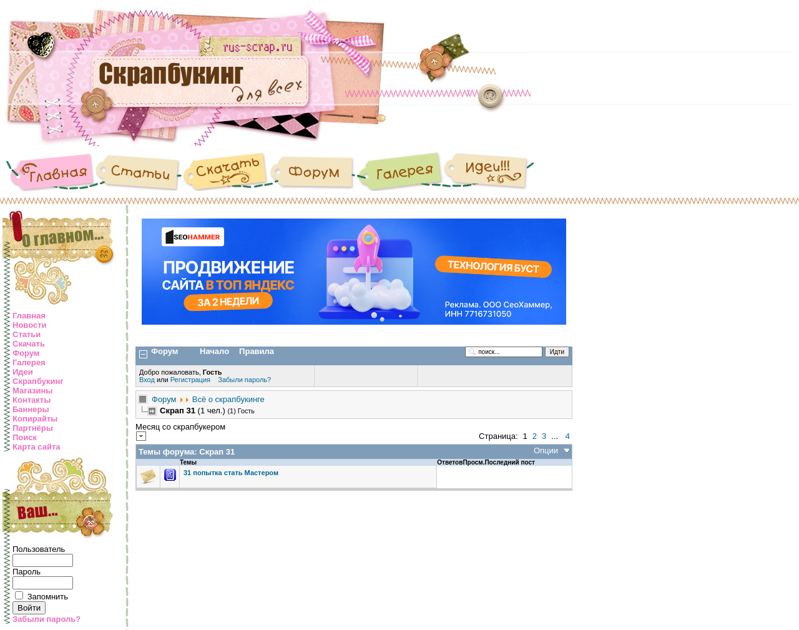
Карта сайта (36, 446)
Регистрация (190, 379)
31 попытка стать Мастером (231, 472)
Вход (148, 379)
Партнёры (32, 428)
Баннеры (30, 409)
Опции (546, 450)
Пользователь (38, 549)
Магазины (32, 390)
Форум (25, 353)
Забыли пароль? (46, 619)
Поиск (24, 437)
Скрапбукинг (38, 381)
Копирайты (34, 418)
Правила (256, 351)
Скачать (28, 343)
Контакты (31, 400)
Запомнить (47, 596)
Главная (29, 315)
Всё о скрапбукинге (228, 399)
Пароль (26, 571)
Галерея (29, 362)
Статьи (26, 334)
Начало (214, 351)
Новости (29, 325)
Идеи (22, 372)
